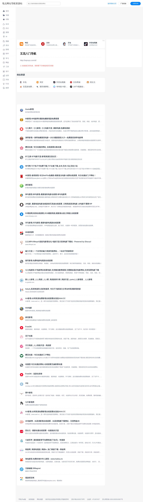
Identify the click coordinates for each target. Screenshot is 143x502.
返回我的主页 (112, 3)
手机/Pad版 (22, 499)
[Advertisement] (79, 22)
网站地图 (40, 499)
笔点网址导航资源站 (12, 3)
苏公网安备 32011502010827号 (112, 499)
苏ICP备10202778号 (78, 499)
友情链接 (31, 499)
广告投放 (123, 3)
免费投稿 (135, 3)
